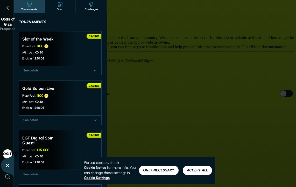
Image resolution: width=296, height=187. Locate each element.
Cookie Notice (95, 167)
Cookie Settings (97, 178)
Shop (60, 6)
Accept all (197, 170)
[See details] (95, 71)
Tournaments (29, 6)
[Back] (7, 7)
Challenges (91, 6)
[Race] (7, 165)
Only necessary (158, 170)
